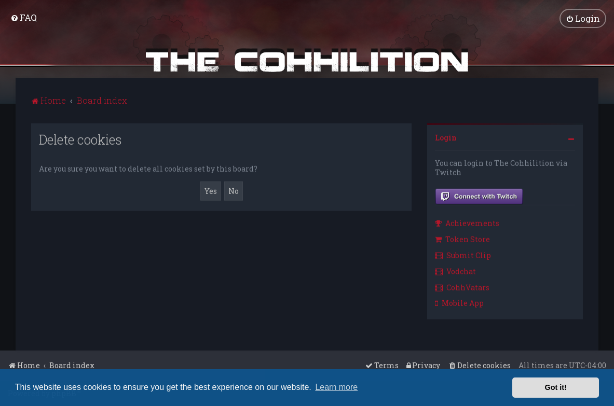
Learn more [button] (336, 387)
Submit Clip (463, 254)
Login (446, 137)
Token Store (462, 238)
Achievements (467, 222)
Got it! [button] (556, 387)
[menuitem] (23, 16)
